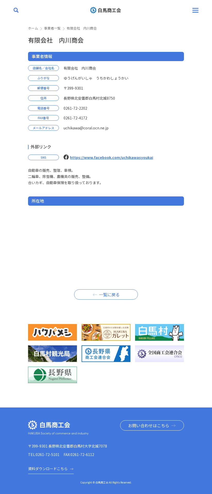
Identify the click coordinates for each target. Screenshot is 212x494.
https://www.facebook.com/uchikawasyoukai (111, 157)
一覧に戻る (109, 294)
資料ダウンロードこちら (51, 468)
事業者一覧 (52, 28)
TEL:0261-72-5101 (43, 454)
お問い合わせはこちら (148, 425)
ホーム (33, 28)
